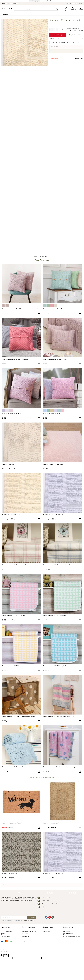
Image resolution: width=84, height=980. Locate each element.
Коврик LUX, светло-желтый (11, 514)
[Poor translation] (6, 955)
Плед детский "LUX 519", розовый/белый (16, 565)
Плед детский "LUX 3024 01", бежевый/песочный (18, 716)
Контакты (66, 930)
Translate (51, 0)
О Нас (2, 930)
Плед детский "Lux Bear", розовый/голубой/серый (60, 767)
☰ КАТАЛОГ (5, 14)
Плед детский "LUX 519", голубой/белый (56, 565)
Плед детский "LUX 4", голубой (12, 767)
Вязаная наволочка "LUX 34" (53, 413)
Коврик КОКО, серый (9, 873)
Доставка (54, 51)
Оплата (3, 933)
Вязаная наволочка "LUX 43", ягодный (15, 359)
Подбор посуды (26, 936)
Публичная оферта (68, 934)
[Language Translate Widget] (34, 1)
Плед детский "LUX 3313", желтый (13, 666)
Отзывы (5, 884)
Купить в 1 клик (75, 35)
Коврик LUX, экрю (8, 464)
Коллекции (25, 933)
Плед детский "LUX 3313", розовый (13, 615)
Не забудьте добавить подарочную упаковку (67, 42)
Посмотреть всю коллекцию (40, 256)
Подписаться (31, 917)
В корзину (57, 35)
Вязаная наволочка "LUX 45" (53, 309)
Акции (23, 934)
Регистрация (46, 931)
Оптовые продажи (6, 936)
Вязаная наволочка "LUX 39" (11, 413)
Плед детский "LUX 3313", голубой (54, 666)
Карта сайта (66, 931)
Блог (68, 3)
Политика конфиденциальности (72, 936)
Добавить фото (79, 58)
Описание (54, 46)
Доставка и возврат (6, 931)
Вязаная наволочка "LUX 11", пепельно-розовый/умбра (20, 309)
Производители (26, 930)
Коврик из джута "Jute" (51, 823)
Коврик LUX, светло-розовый (53, 464)
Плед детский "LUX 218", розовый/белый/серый (59, 716)
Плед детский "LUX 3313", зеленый (54, 615)
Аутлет (80, 3)
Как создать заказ (68, 933)
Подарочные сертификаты (29, 931)
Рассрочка (4, 934)
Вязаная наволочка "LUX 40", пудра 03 (56, 359)
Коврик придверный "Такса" (12, 823)
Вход (43, 930)
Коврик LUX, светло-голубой (53, 514)
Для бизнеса (73, 3)
